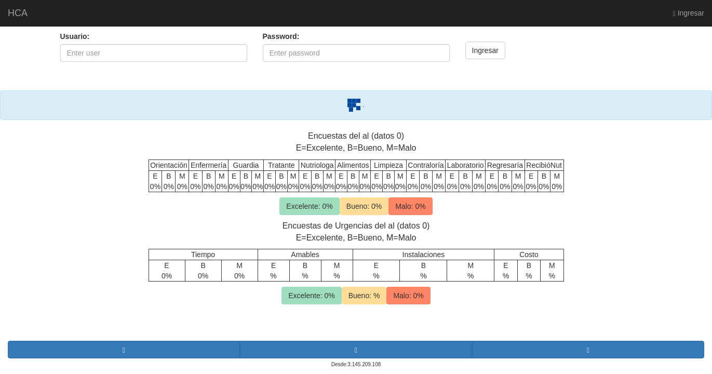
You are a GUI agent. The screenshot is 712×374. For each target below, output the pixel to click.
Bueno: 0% (364, 206)
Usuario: (75, 36)
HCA (18, 13)
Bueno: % (364, 295)
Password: (281, 36)
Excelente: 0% (309, 206)
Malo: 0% (410, 206)
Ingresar (688, 13)
